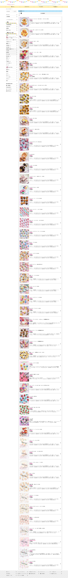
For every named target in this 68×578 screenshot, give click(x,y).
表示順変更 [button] (43, 13)
